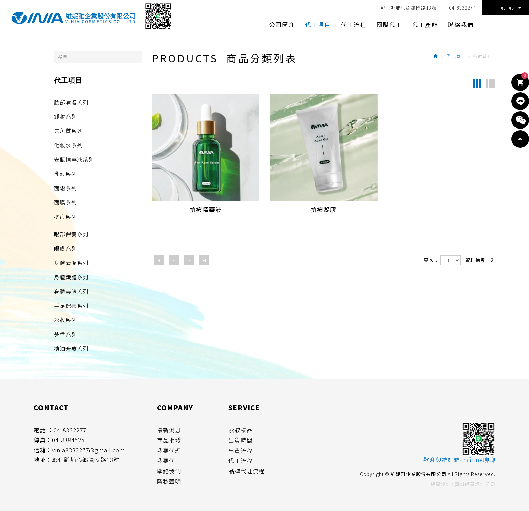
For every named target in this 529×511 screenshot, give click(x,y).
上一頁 (174, 260)
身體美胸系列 (71, 291)
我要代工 (169, 461)
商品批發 (169, 440)
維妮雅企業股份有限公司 (73, 18)
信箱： (43, 450)
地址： (43, 460)
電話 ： (44, 430)
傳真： (43, 440)
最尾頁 (204, 260)
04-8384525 (68, 440)
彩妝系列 (65, 319)
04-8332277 (462, 7)
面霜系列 (65, 188)
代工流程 (240, 461)
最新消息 (169, 430)
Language (507, 7)
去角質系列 (68, 130)
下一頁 (189, 260)
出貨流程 (240, 451)
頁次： (431, 260)
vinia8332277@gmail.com (88, 450)
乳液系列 (65, 173)
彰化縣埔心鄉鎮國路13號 (409, 7)
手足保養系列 (71, 305)
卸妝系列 (65, 116)
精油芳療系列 (71, 348)
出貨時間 (240, 440)
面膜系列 (65, 202)
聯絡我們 (169, 471)
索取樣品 (240, 430)
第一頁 (159, 260)
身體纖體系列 (71, 277)
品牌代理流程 (246, 471)
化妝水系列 (68, 145)
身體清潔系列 (71, 262)
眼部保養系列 (71, 234)
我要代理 (169, 451)
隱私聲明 (169, 481)
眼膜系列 (65, 248)
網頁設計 (440, 484)
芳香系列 (65, 334)
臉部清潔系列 (71, 102)
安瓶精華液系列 (74, 159)
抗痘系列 (65, 216)
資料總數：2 (479, 260)
